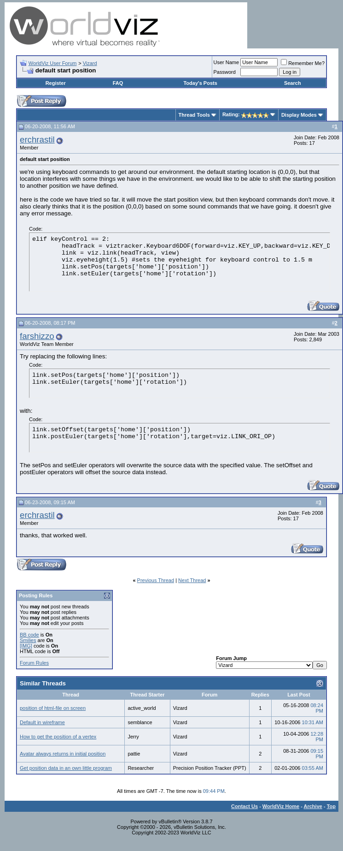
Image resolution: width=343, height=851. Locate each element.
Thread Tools (194, 115)
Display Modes (299, 115)
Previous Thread (155, 580)
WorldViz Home (280, 806)
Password (225, 72)
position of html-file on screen (53, 708)
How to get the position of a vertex (58, 736)
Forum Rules (34, 663)
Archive (313, 806)
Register (56, 83)
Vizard (90, 63)
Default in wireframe (42, 722)
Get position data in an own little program (66, 768)
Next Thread (192, 580)
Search (292, 83)
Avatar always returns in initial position (62, 753)
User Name (226, 62)
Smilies (28, 640)
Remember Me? (303, 63)
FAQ (118, 83)
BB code (29, 634)
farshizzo (37, 336)
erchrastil (37, 139)
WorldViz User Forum (53, 63)
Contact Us (244, 806)
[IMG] (26, 646)
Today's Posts (200, 83)
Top (331, 806)
